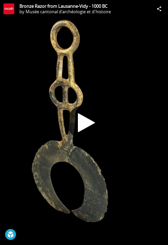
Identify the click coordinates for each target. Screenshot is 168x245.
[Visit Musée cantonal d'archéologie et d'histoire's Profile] (8, 8)
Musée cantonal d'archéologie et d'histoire (68, 12)
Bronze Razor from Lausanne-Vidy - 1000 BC (63, 6)
